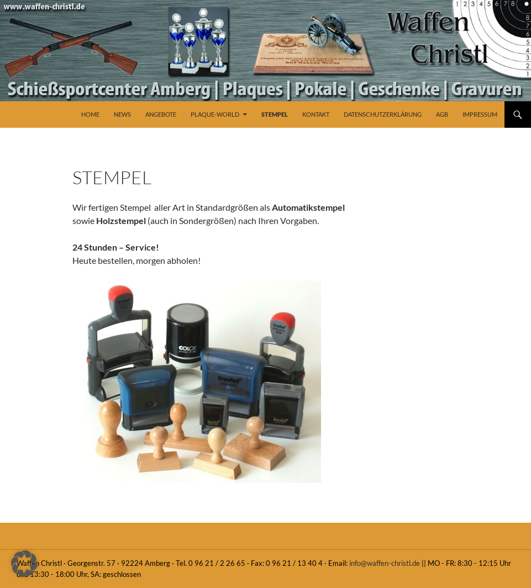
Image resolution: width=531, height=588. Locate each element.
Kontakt (315, 114)
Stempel (274, 114)
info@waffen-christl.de (384, 563)
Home (90, 114)
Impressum (479, 114)
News (122, 114)
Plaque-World (215, 114)
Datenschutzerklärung (383, 114)
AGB (442, 114)
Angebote (160, 114)
